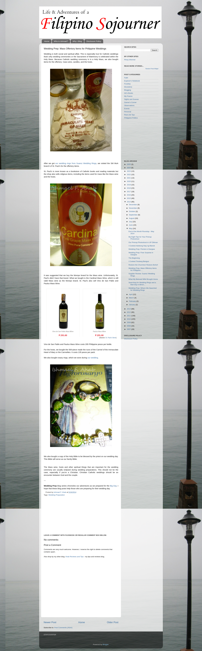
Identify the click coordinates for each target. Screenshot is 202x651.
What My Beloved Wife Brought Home (143, 279)
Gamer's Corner (130, 102)
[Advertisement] (65, 514)
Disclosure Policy (93, 41)
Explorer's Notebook (132, 81)
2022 (129, 174)
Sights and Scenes (131, 99)
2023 (129, 171)
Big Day (113, 486)
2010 (129, 319)
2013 (129, 309)
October (132, 211)
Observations (129, 105)
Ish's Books (128, 93)
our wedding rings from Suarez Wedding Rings (75, 163)
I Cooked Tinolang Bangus (139, 261)
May (131, 228)
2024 (129, 168)
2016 (129, 195)
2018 (129, 188)
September (133, 215)
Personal (127, 112)
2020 (129, 181)
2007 (129, 329)
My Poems (128, 96)
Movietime (128, 87)
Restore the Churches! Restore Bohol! (143, 265)
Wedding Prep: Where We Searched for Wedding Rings (143, 289)
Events (126, 109)
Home (46, 41)
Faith (126, 78)
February (132, 301)
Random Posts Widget (152, 68)
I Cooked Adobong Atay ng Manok (142, 246)
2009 (129, 322)
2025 (129, 164)
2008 (129, 326)
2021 (129, 178)
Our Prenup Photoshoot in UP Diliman (143, 242)
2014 (129, 202)
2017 (129, 192)
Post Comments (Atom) (63, 628)
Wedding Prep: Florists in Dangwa (142, 249)
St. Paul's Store (111, 338)
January (132, 305)
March (131, 298)
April (131, 294)
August (132, 218)
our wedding (93, 358)
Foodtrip (127, 84)
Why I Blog (77, 41)
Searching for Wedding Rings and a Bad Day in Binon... (142, 284)
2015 (129, 198)
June (131, 225)
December (133, 205)
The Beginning (134, 258)
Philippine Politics (131, 118)
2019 (129, 185)
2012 (129, 312)
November (133, 208)
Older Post (112, 622)
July (131, 222)
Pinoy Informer (130, 60)
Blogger (106, 644)
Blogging (127, 90)
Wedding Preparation (56, 495)
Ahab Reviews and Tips (74, 557)
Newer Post (50, 622)
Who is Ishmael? (61, 41)
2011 (129, 316)
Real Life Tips (129, 115)
